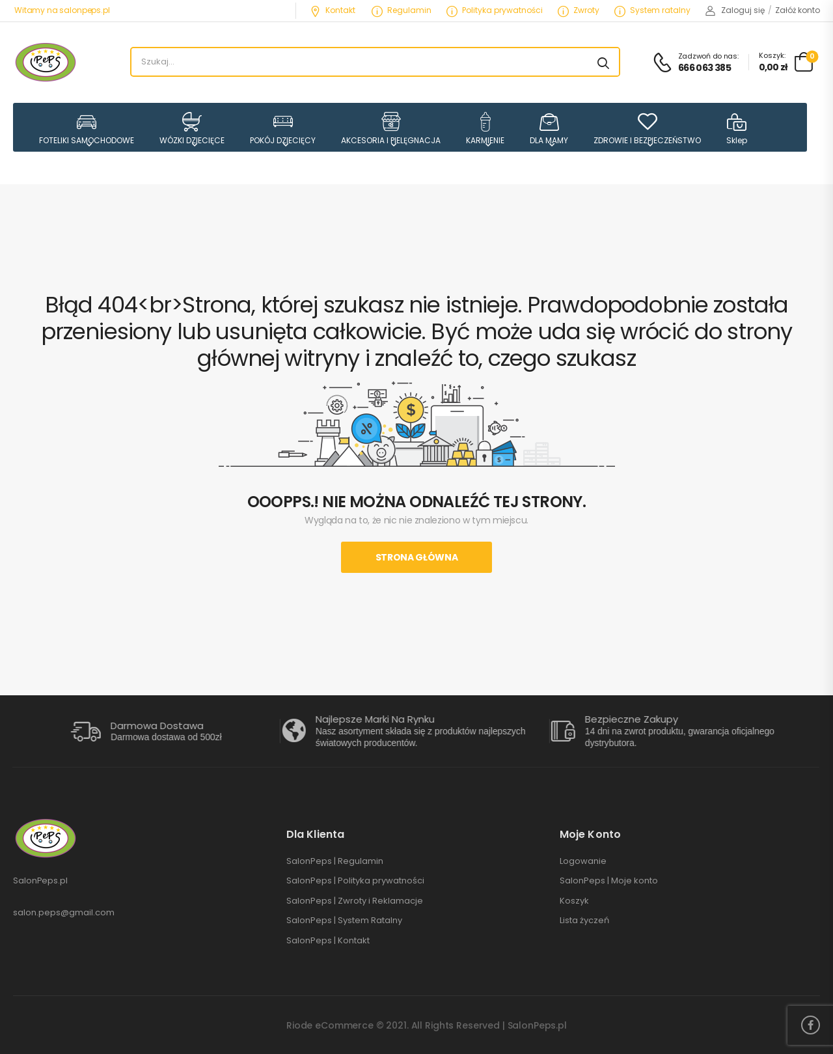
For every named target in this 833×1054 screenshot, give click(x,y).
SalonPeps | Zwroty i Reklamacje (354, 901)
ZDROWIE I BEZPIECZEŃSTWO (647, 128)
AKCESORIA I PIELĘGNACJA (391, 128)
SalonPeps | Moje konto (609, 881)
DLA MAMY (549, 128)
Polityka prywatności (494, 10)
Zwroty (578, 10)
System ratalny (652, 10)
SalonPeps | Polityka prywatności (355, 881)
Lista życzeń (584, 920)
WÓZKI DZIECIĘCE (192, 128)
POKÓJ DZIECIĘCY (283, 128)
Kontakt (332, 10)
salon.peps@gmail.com (64, 912)
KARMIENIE (485, 128)
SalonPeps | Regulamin (334, 861)
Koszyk (574, 901)
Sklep (736, 128)
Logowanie (583, 861)
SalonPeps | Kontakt (328, 941)
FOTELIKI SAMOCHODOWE (86, 128)
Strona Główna (416, 557)
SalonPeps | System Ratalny (344, 920)
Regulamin (401, 10)
